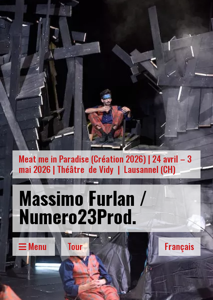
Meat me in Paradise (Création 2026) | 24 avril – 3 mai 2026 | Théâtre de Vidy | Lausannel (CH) (105, 163)
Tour (75, 246)
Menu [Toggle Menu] (34, 246)
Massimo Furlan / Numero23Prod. (83, 206)
